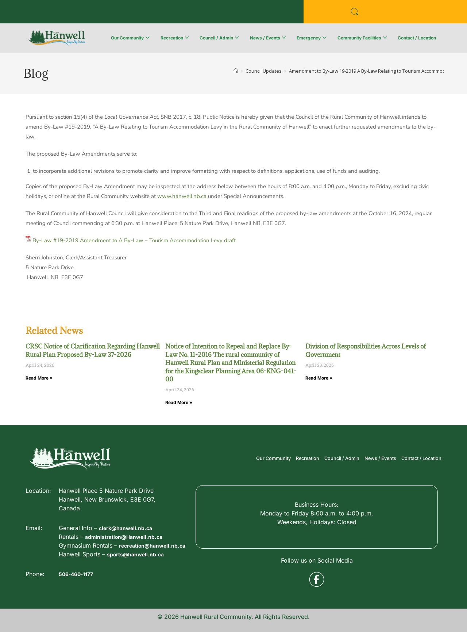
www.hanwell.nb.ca (182, 196)
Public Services (126, 12)
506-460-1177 (79, 587)
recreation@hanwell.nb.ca (96, 600)
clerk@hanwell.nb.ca (129, 573)
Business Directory (59, 12)
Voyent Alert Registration (205, 12)
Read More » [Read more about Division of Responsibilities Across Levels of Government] (318, 378)
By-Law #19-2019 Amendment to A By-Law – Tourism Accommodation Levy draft (134, 240)
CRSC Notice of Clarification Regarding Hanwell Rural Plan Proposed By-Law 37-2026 (93, 350)
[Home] (236, 71)
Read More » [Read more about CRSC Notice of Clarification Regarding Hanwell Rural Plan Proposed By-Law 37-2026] (39, 378)
